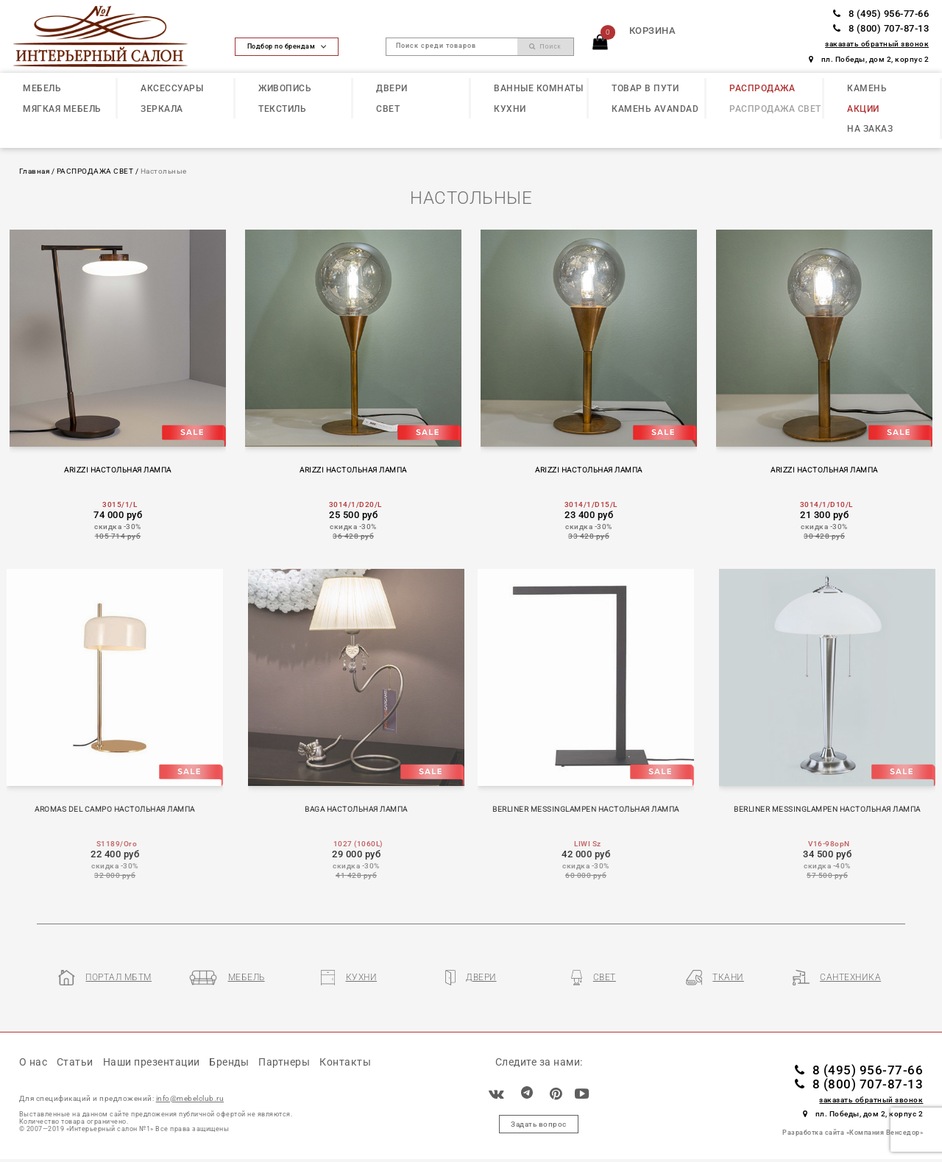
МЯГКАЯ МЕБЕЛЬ (62, 109)
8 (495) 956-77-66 (881, 13)
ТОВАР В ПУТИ (645, 88)
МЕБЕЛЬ (42, 88)
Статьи (75, 1062)
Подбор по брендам (287, 46)
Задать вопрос (539, 1124)
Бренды (229, 1062)
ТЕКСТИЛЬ (282, 109)
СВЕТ (388, 109)
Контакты (345, 1062)
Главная (34, 171)
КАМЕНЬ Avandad (655, 109)
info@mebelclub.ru (190, 1098)
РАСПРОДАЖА (762, 88)
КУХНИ (510, 109)
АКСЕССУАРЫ (172, 88)
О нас (33, 1062)
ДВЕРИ (392, 88)
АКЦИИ (863, 109)
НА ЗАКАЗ (870, 129)
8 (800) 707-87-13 (881, 28)
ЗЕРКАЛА (162, 109)
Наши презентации (151, 1062)
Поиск (545, 46)
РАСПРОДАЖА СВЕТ (775, 109)
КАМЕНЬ (867, 88)
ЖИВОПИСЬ (284, 88)
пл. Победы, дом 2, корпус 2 (869, 59)
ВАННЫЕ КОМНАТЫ (538, 88)
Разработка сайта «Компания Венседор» (852, 1132)
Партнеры (284, 1062)
